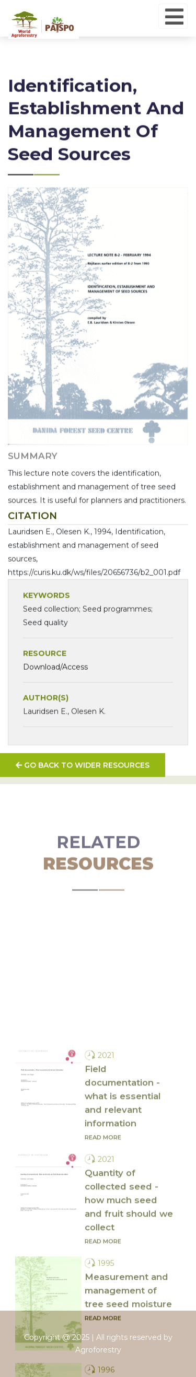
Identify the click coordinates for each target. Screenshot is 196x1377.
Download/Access (55, 684)
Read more (103, 1218)
